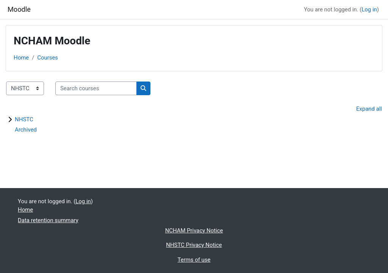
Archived (26, 129)
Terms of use (194, 259)
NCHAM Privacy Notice (194, 230)
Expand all (369, 108)
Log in (369, 9)
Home (21, 57)
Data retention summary (48, 220)
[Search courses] (96, 88)
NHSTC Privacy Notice (194, 245)
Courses (47, 57)
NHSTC (24, 119)
